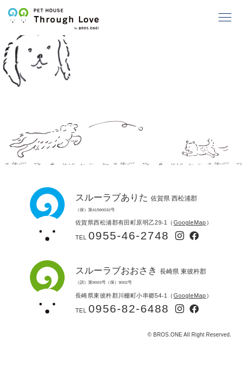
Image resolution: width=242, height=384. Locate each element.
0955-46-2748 (128, 235)
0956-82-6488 (128, 308)
